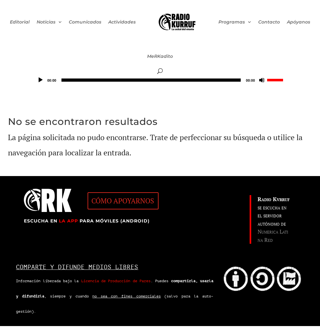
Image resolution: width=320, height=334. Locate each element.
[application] (160, 80)
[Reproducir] (40, 80)
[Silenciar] (262, 80)
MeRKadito (160, 56)
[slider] (151, 80)
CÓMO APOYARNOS (122, 200)
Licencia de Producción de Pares (116, 281)
